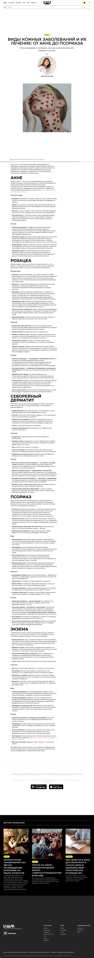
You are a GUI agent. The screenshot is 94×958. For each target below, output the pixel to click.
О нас (62, 932)
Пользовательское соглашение (17, 952)
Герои (45, 928)
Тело (24, 2)
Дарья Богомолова (47, 76)
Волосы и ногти (48, 934)
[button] (6, 2)
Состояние (11, 2)
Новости (33, 2)
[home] (47, 2)
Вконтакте (80, 930)
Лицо (28, 2)
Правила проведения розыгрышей (62, 952)
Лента (62, 928)
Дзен (78, 932)
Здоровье (18, 2)
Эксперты (63, 930)
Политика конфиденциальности (39, 952)
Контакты (63, 934)
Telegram (80, 928)
